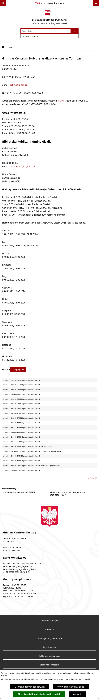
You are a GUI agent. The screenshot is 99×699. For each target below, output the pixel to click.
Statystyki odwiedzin (49, 665)
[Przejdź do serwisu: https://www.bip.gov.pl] (49, 3)
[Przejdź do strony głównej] (49, 17)
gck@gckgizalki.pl (19, 84)
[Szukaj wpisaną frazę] (75, 31)
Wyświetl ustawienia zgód (70, 686)
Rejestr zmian (49, 647)
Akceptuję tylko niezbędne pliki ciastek (39, 694)
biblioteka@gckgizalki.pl (22, 166)
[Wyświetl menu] (96, 3)
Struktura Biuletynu (50, 620)
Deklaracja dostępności (49, 656)
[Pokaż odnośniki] (3, 3)
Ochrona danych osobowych (30, 686)
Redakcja (49, 629)
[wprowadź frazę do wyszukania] (45, 31)
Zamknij (77, 694)
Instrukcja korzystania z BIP (49, 638)
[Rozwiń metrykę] (18, 369)
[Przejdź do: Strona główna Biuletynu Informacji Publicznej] (2, 47)
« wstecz (92, 477)
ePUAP (60, 100)
